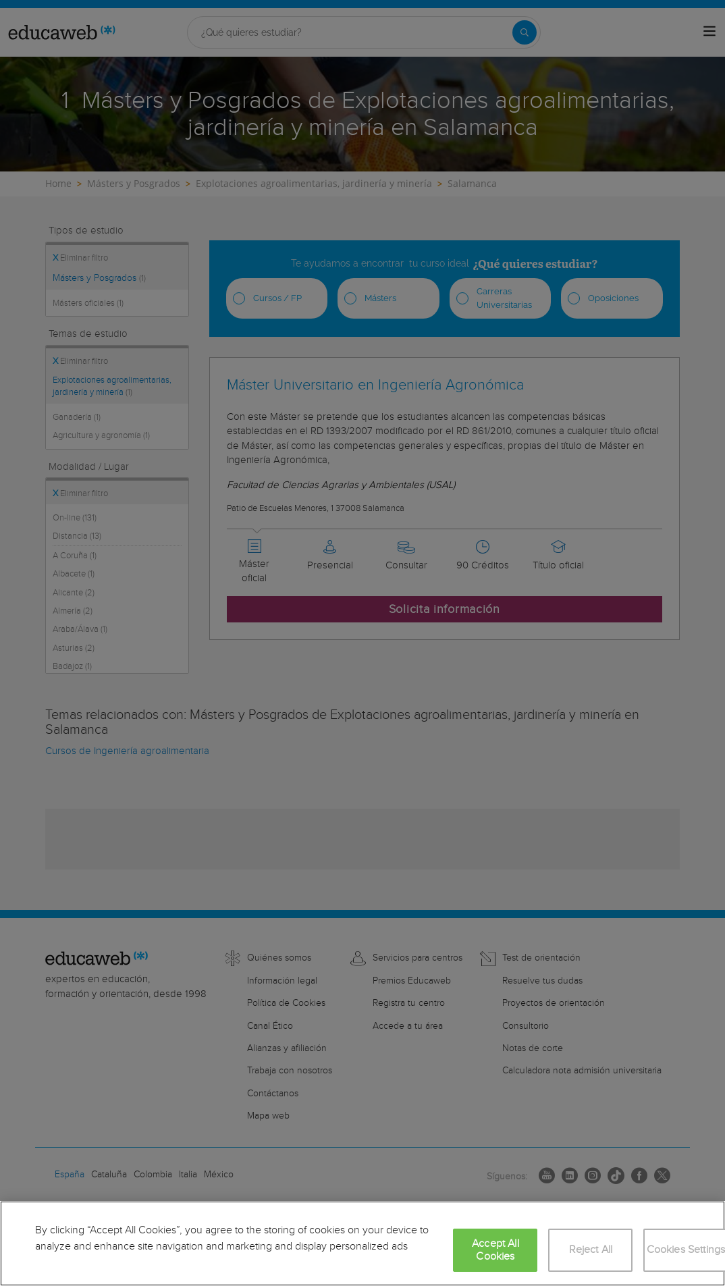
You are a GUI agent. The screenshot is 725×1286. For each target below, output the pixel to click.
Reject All (591, 1249)
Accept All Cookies (495, 1250)
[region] (362, 1243)
